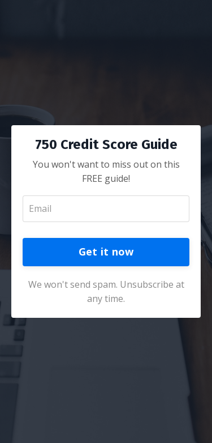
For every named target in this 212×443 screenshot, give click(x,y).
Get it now (106, 251)
